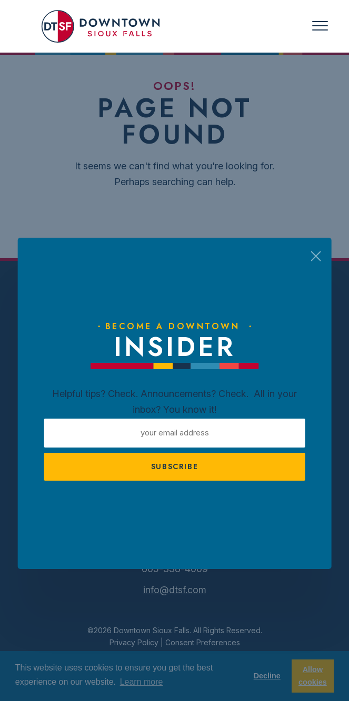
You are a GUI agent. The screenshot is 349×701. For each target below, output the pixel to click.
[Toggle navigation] (320, 26)
